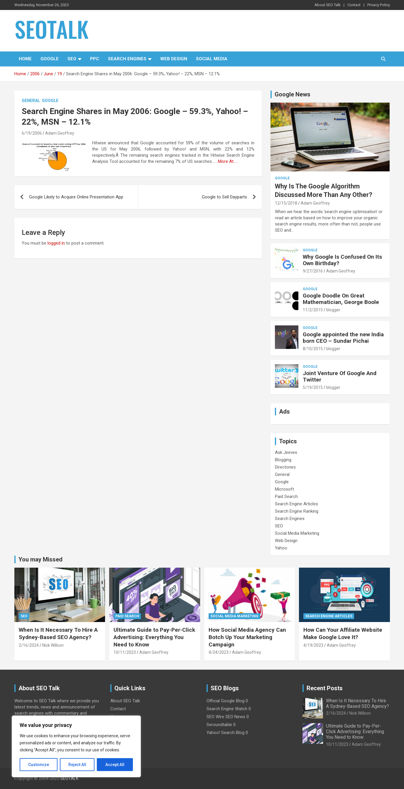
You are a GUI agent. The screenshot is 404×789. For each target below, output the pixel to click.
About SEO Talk (328, 5)
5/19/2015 (313, 387)
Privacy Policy (378, 5)
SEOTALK (69, 778)
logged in (56, 243)
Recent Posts (325, 688)
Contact (354, 5)
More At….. (228, 161)
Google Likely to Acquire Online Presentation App (76, 197)
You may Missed (40, 559)
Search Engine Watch (227, 708)
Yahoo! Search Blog (225, 732)
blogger (333, 309)
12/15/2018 (286, 203)
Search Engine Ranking (296, 511)
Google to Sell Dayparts (224, 197)
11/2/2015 (313, 309)
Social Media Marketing (297, 533)
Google (49, 58)
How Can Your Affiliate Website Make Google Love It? (342, 633)
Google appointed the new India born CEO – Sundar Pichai (343, 338)
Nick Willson (53, 645)
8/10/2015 (313, 348)
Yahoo (281, 548)
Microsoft (284, 489)
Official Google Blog (225, 700)
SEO (71, 58)
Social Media (211, 58)
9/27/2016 (313, 271)
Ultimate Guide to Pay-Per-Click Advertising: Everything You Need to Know (154, 637)
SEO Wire (215, 716)
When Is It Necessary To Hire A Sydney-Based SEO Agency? (58, 633)
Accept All (114, 764)
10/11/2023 (125, 652)
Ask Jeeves (286, 452)
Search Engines (127, 58)
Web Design (173, 58)
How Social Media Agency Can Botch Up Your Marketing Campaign (247, 637)
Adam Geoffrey (59, 133)
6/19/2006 (32, 133)
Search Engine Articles (296, 504)
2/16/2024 (29, 645)
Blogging (283, 459)
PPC (94, 58)
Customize (38, 764)
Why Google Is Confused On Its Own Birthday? (342, 260)
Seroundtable (219, 724)
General (31, 100)
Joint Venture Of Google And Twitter (339, 376)
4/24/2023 (219, 652)
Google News (292, 94)
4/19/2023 (313, 645)
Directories (285, 467)
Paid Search (286, 496)
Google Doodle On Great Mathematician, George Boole (341, 299)
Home (25, 58)
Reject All (77, 764)
